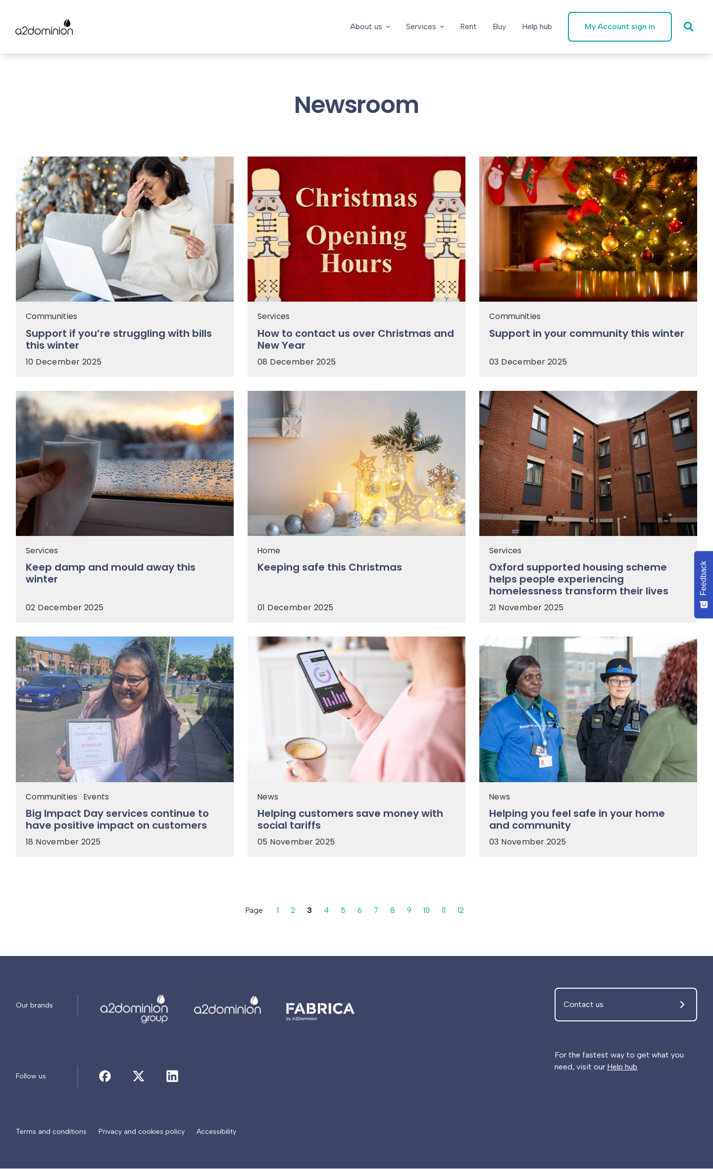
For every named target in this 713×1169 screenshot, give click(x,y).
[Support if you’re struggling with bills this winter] (125, 342)
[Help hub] (536, 27)
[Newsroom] (134, 1006)
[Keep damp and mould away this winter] (125, 577)
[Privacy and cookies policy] (142, 1132)
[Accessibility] (216, 1132)
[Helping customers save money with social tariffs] (356, 823)
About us (370, 26)
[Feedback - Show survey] (703, 584)
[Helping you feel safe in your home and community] (588, 823)
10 (427, 911)
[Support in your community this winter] (588, 336)
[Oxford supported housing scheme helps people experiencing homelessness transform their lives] (588, 583)
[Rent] (467, 27)
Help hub (622, 1067)
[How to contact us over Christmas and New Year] (356, 342)
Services (425, 26)
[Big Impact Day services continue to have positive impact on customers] (125, 823)
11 (445, 911)
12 (462, 911)
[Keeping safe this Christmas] (356, 571)
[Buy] (499, 27)
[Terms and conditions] (51, 1132)
